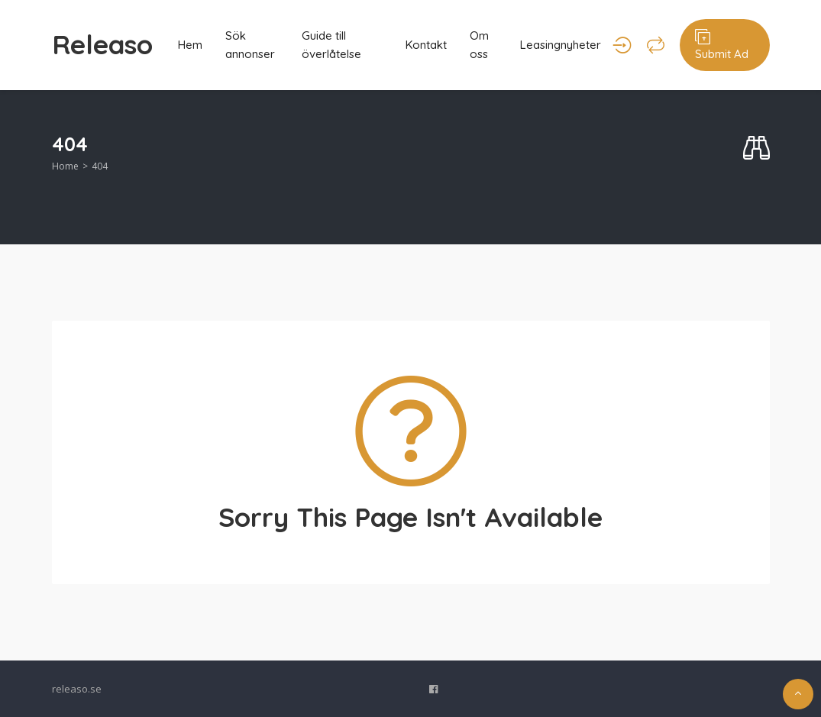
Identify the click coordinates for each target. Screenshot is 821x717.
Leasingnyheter (560, 44)
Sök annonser (250, 44)
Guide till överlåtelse (331, 44)
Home (65, 166)
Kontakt (426, 44)
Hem (190, 44)
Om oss (479, 44)
